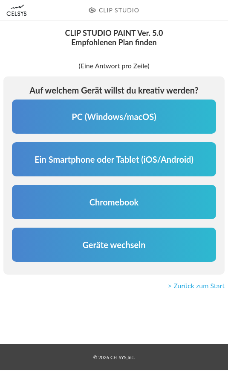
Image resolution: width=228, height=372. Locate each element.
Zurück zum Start (199, 285)
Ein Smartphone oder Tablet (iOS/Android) (114, 159)
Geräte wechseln (113, 245)
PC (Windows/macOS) (114, 116)
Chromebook (114, 202)
